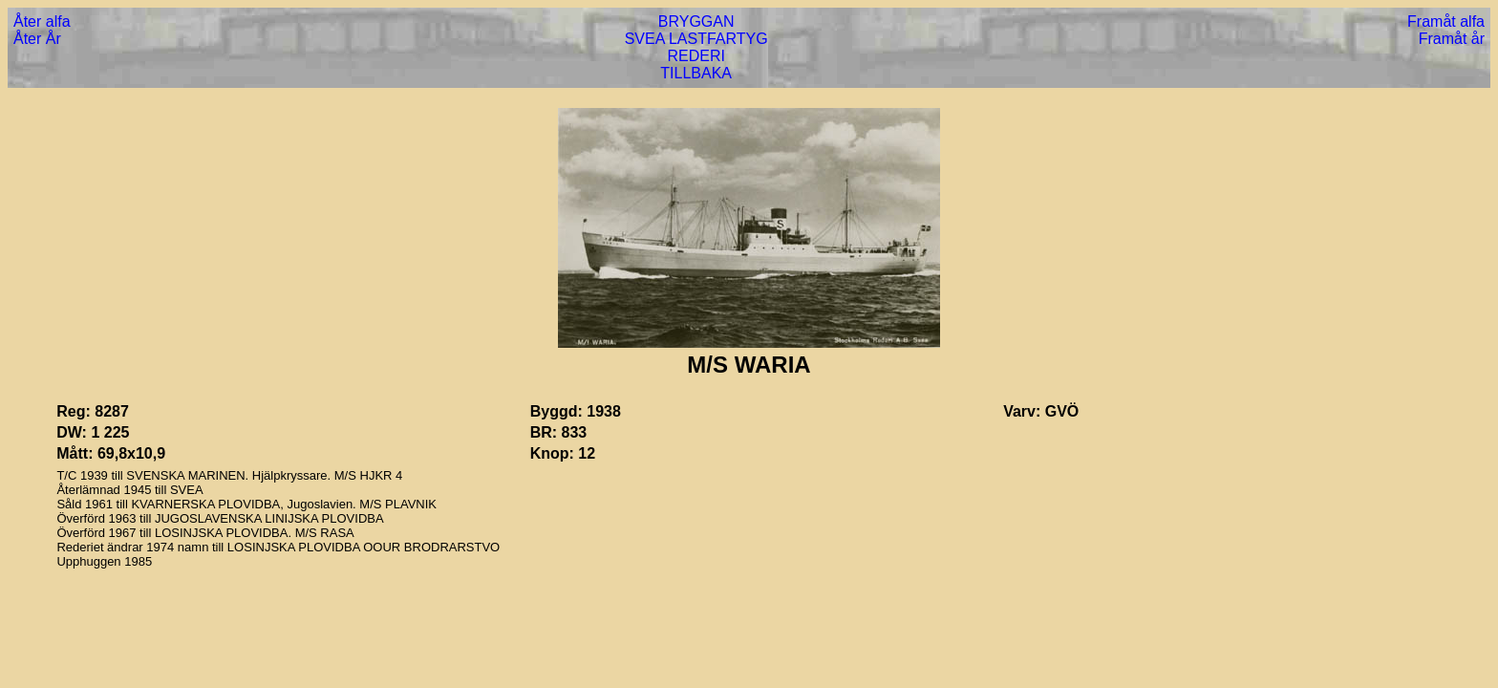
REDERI (695, 56)
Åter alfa (42, 21)
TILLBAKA (696, 73)
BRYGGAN (696, 21)
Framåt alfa (1446, 21)
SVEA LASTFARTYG (696, 39)
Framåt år (1452, 39)
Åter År (37, 39)
